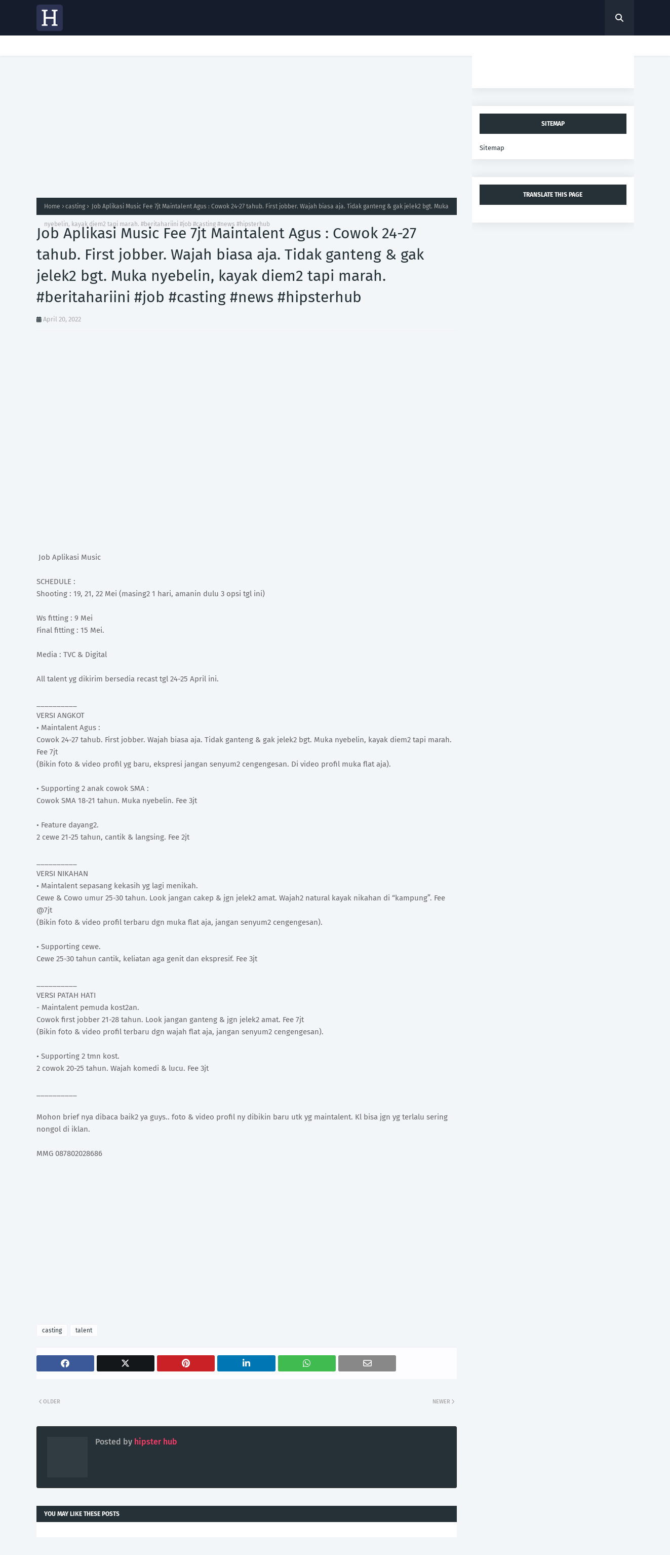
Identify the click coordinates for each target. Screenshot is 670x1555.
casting (75, 206)
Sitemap (492, 148)
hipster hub (154, 1441)
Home (52, 206)
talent (83, 1330)
